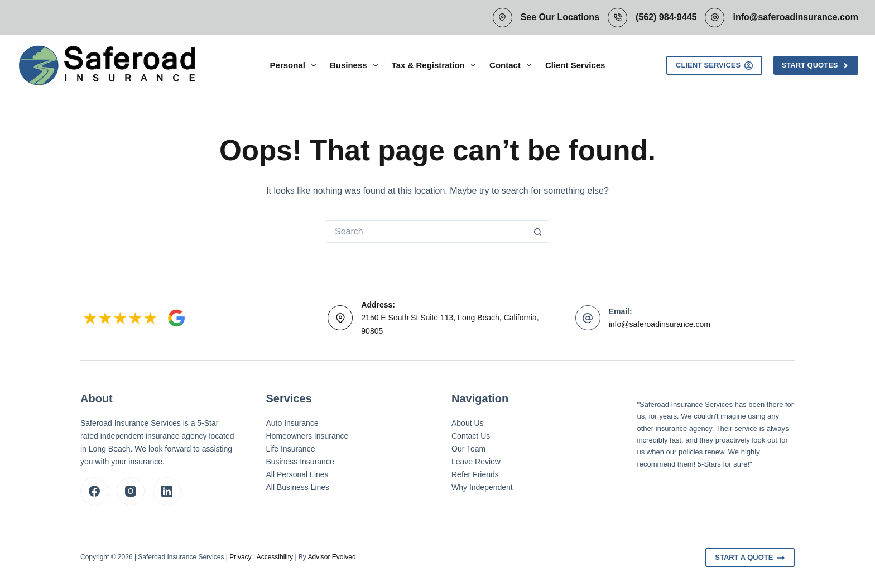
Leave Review (476, 461)
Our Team (468, 448)
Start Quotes (816, 65)
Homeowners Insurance (307, 435)
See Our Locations (560, 17)
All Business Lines (298, 487)
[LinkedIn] (167, 491)
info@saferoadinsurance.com (795, 17)
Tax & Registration (436, 65)
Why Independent (482, 487)
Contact (512, 65)
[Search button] (538, 231)
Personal (295, 65)
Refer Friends (475, 474)
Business (356, 65)
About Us (467, 423)
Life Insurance (290, 448)
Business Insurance (300, 461)
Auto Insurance (292, 423)
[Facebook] (94, 491)
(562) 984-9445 (666, 17)
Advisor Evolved (332, 557)
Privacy (240, 557)
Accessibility (275, 557)
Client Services (575, 65)
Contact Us (470, 435)
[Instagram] (131, 491)
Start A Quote (750, 557)
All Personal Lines (297, 474)
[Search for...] (426, 231)
